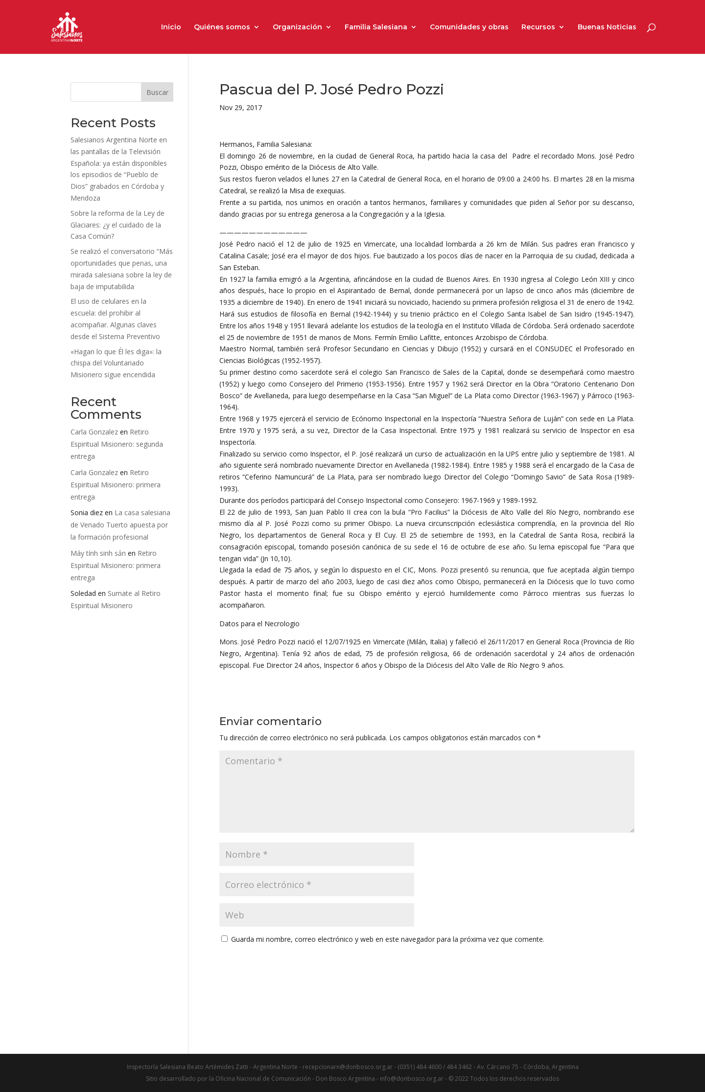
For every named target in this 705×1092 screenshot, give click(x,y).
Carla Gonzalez (94, 431)
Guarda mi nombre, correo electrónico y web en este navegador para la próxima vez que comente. (387, 939)
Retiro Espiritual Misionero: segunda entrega (116, 444)
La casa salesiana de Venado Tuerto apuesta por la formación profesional (120, 525)
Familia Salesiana (376, 27)
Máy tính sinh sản (98, 553)
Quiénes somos (222, 27)
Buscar (157, 92)
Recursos (538, 27)
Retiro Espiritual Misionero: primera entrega (115, 484)
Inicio (171, 27)
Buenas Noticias (607, 27)
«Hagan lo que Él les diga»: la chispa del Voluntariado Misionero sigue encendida (116, 363)
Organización (297, 27)
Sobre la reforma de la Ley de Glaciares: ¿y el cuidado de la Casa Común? (117, 224)
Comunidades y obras (469, 27)
